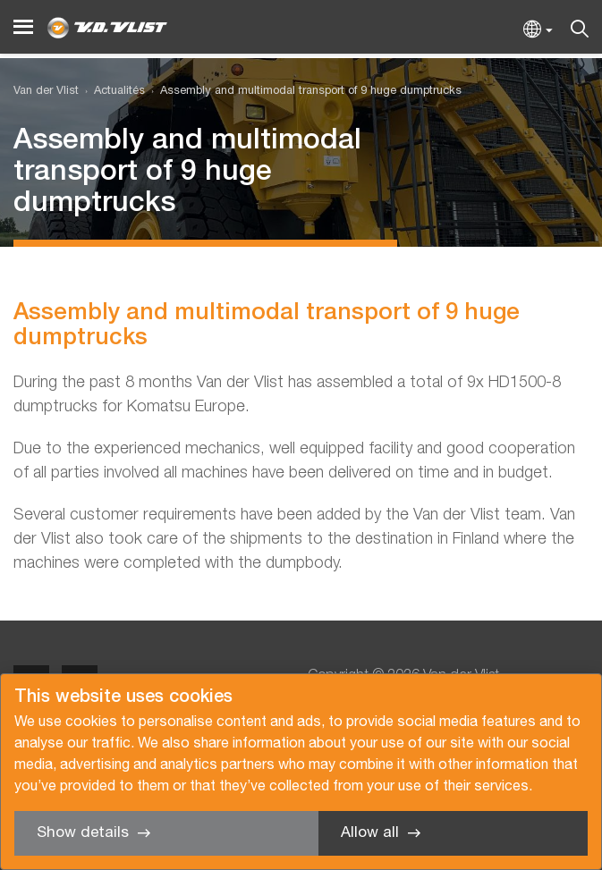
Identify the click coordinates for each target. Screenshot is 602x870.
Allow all (370, 833)
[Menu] (23, 27)
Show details (83, 833)
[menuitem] (112, 91)
